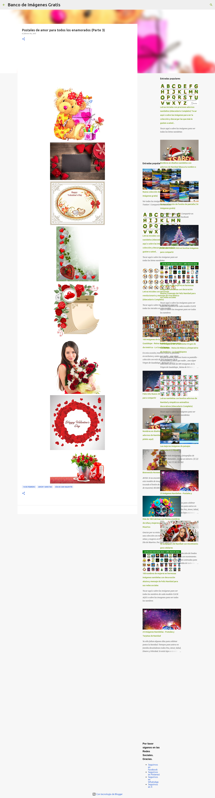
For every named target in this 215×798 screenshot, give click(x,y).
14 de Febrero (29, 487)
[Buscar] (64, 5)
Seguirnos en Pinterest (154, 773)
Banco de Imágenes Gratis (34, 4)
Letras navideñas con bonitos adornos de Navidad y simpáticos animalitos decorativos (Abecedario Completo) (178, 402)
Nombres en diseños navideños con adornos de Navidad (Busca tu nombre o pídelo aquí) (178, 167)
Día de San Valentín (63, 487)
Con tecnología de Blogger (107, 794)
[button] (23, 39)
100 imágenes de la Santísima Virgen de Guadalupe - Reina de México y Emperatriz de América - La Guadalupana (179, 348)
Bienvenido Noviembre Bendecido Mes (160, 472)
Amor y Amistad (45, 487)
